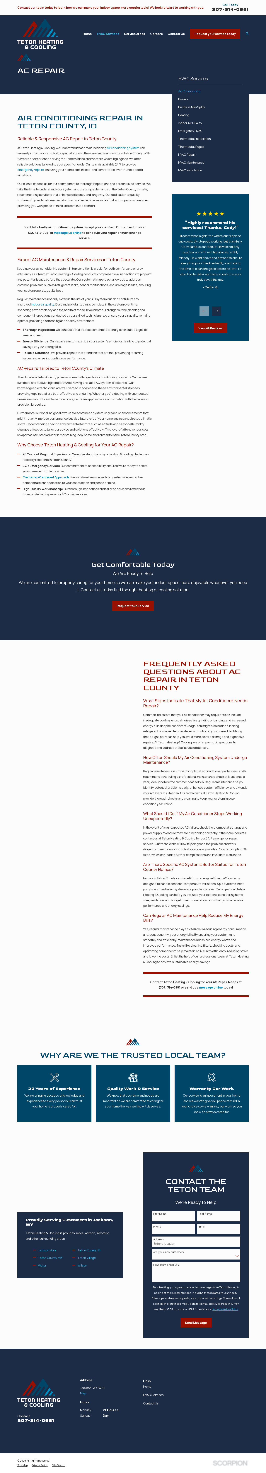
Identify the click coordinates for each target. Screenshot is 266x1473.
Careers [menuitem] (156, 34)
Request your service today (215, 34)
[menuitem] (210, 91)
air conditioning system (123, 148)
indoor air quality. (43, 304)
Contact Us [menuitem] (176, 34)
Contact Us (151, 1403)
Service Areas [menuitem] (134, 34)
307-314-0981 (230, 9)
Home (147, 1386)
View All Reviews (210, 328)
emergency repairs (30, 170)
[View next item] (216, 311)
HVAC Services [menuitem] (108, 34)
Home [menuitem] (87, 34)
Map (83, 1393)
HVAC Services (153, 1395)
